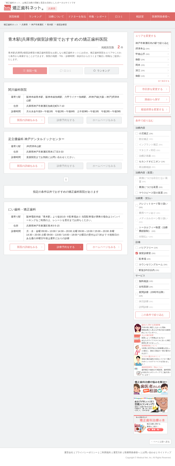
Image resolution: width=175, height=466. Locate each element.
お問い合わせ (149, 452)
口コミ (119, 16)
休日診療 (144, 301)
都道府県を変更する (152, 109)
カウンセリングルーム (151, 264)
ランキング (35, 16)
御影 (140, 59)
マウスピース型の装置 (151, 192)
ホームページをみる (104, 246)
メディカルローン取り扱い (153, 218)
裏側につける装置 (148, 187)
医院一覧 (32, 70)
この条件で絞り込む (152, 314)
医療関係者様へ (161, 16)
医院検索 (14, 16)
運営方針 (117, 452)
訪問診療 (144, 307)
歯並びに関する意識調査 (151, 325)
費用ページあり (147, 212)
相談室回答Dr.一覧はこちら (152, 367)
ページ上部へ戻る (161, 442)
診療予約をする (66, 246)
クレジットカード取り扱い (153, 203)
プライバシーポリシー (86, 452)
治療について (56, 16)
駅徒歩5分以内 (147, 270)
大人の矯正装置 (147, 335)
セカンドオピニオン (149, 161)
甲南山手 (143, 54)
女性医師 (144, 286)
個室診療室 (145, 253)
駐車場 (142, 258)
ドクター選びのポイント (151, 356)
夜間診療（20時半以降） (152, 292)
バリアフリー (146, 247)
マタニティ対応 (147, 150)
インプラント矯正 (148, 144)
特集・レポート (98, 16)
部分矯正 (144, 139)
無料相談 (144, 281)
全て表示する (163, 81)
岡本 (140, 65)
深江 (140, 70)
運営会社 (68, 452)
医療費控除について (149, 346)
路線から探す (152, 99)
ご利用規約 (105, 452)
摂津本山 (143, 48)
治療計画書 (145, 155)
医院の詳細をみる (27, 120)
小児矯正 (144, 133)
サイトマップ (164, 452)
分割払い (144, 236)
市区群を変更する (152, 89)
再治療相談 (145, 167)
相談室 (140, 16)
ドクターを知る (77, 16)
